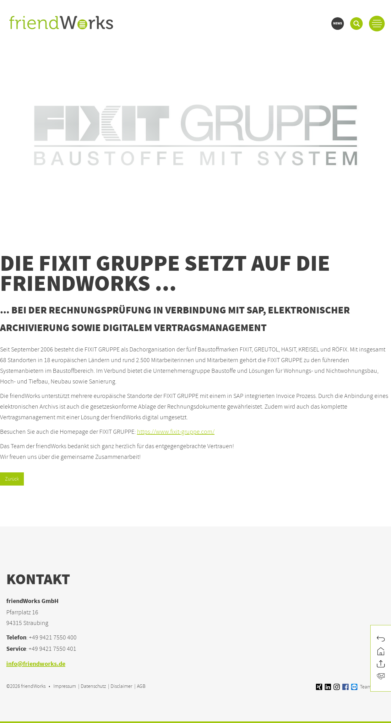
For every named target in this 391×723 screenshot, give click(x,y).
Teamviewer (368, 687)
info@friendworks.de (35, 664)
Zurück (12, 479)
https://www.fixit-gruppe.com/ (176, 432)
